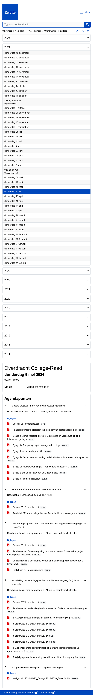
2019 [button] (7, 308)
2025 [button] (7, 38)
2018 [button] (7, 317)
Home (23, 31)
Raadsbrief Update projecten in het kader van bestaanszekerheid (46, 430)
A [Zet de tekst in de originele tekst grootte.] (77, 31)
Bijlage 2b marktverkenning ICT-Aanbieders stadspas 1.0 (42, 466)
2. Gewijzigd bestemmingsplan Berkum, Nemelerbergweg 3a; (44, 617)
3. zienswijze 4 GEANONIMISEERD (31, 642)
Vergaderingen (35, 31)
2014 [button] (7, 354)
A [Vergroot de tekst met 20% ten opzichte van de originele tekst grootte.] (83, 31)
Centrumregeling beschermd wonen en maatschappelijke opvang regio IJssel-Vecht (45, 562)
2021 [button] (7, 289)
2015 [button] (7, 344)
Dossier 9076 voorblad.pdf (27, 602)
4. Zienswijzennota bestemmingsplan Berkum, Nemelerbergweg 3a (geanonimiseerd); (43, 650)
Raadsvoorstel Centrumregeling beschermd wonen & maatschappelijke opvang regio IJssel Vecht (45, 553)
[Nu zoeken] (87, 25)
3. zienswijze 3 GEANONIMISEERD (31, 636)
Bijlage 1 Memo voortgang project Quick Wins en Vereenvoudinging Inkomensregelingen (43, 438)
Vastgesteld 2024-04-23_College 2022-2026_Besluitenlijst (43, 678)
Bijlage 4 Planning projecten (27, 478)
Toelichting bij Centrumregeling (29, 570)
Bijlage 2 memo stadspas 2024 (29, 451)
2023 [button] (7, 271)
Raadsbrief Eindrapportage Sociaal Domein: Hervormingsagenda (46, 513)
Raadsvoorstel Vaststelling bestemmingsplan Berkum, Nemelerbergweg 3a (47, 610)
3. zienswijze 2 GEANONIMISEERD (31, 629)
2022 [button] (7, 280)
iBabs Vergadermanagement (22, 692)
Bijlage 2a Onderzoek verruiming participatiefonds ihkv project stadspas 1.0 (47, 459)
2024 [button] (7, 47)
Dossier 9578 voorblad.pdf (27, 424)
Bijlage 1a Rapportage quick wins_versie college (38, 445)
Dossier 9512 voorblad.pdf (27, 507)
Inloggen (49, 692)
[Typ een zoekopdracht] (46, 25)
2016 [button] (7, 335)
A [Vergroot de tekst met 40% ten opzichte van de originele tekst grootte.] (88, 31)
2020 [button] (7, 298)
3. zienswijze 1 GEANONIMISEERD (31, 623)
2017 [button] (7, 326)
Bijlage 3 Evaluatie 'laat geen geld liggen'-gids (37, 472)
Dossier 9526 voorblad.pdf (27, 545)
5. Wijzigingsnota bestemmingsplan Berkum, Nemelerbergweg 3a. (46, 657)
